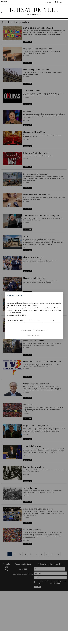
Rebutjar (52, 320)
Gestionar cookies (34, 320)
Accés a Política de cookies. (16, 315)
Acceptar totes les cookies (15, 320)
